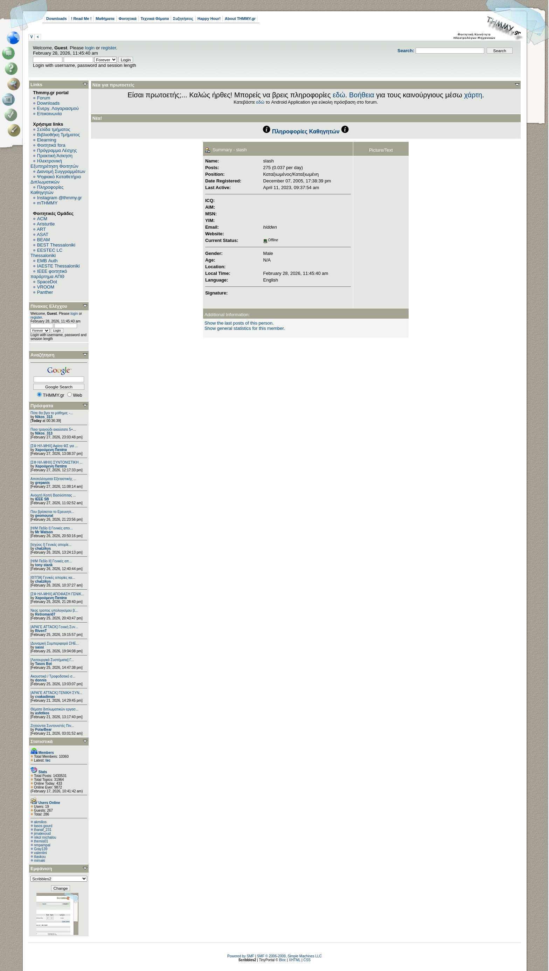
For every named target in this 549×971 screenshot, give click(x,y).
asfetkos (42, 713)
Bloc (282, 960)
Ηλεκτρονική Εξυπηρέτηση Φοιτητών (54, 163)
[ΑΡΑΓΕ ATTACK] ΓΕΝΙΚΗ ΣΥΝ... (56, 693)
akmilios (40, 822)
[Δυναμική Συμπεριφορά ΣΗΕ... (54, 643)
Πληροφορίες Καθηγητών (47, 190)
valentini (40, 853)
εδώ (339, 95)
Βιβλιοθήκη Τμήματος (58, 134)
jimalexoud (42, 833)
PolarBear (43, 729)
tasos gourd (43, 826)
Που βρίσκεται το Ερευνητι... (52, 512)
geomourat (44, 516)
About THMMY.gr (240, 18)
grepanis (42, 483)
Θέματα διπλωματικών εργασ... (54, 709)
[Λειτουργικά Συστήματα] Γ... (52, 660)
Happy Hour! (209, 18)
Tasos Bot (43, 664)
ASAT (42, 234)
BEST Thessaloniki (56, 245)
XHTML (295, 960)
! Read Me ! (81, 18)
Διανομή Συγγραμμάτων (61, 171)
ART (41, 229)
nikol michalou (45, 837)
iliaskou (40, 857)
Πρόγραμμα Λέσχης (57, 150)
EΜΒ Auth (47, 260)
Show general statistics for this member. (244, 328)
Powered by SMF (240, 956)
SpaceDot (47, 281)
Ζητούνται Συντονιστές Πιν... (52, 726)
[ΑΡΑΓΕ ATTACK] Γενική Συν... (54, 627)
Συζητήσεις (183, 18)
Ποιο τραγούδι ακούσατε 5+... (53, 429)
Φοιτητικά (128, 18)
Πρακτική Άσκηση (54, 155)
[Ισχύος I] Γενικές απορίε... (50, 545)
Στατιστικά (41, 741)
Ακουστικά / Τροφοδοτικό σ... (52, 676)
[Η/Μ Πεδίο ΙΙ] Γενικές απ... (51, 561)
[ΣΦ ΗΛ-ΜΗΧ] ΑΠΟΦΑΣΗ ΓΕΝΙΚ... (57, 594)
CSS (307, 960)
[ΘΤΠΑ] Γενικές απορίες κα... (52, 578)
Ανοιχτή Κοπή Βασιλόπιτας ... (53, 495)
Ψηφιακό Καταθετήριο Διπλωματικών (55, 179)
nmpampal (42, 845)
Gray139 (40, 849)
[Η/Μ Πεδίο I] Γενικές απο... (51, 528)
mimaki (39, 860)
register (108, 47)
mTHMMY (47, 203)
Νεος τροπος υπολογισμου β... (54, 610)
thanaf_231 (42, 830)
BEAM (43, 239)
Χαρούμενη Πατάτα (51, 450)
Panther (45, 292)
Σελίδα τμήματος (53, 129)
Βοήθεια (361, 95)
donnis (41, 680)
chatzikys (43, 548)
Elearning (46, 140)
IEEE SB (42, 499)
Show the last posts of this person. (239, 323)
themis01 (41, 841)
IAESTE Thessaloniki (58, 266)
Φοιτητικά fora (51, 145)
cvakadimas (45, 697)
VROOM (45, 287)
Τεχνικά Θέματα (155, 18)
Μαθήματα (105, 18)
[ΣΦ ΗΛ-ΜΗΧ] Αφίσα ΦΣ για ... (54, 446)
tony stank (44, 565)
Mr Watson (44, 532)
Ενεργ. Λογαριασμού (58, 108)
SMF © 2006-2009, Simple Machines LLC (289, 956)
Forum (43, 97)
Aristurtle (46, 224)
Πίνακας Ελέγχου (48, 306)
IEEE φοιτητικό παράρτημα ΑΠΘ (48, 274)
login (90, 47)
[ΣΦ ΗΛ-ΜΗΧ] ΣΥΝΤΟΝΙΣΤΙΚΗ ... (56, 462)
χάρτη (473, 95)
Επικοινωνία (49, 113)
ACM (42, 218)
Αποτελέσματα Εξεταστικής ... (53, 479)
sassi (39, 647)
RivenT (41, 631)
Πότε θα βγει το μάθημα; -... (51, 413)
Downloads (56, 18)
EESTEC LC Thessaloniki (46, 253)
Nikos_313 (43, 417)
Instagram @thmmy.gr (59, 197)
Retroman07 (45, 614)
